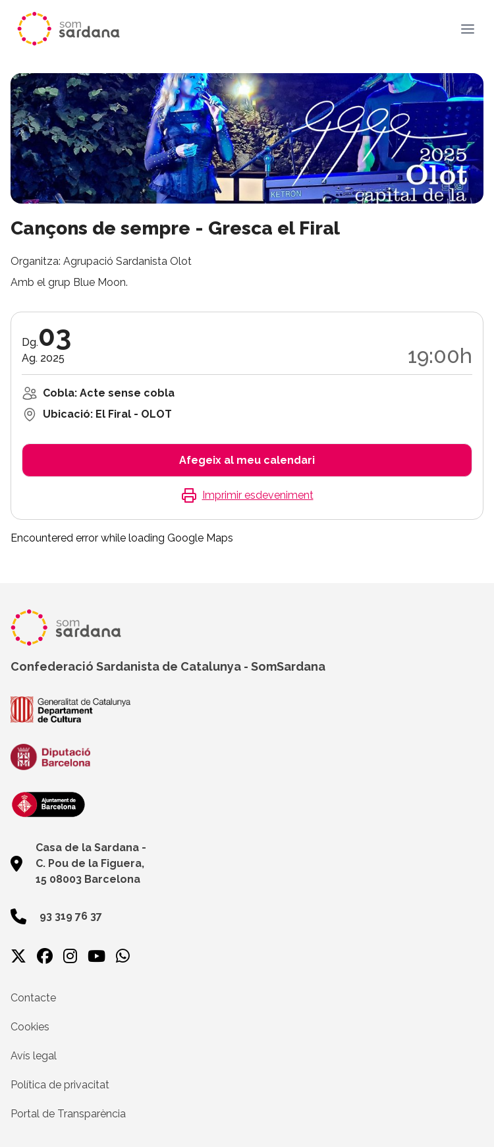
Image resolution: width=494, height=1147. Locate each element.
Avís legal (34, 1055)
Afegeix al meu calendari (247, 460)
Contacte (33, 998)
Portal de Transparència (68, 1113)
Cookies (30, 1027)
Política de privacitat (60, 1084)
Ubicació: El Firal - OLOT (107, 414)
